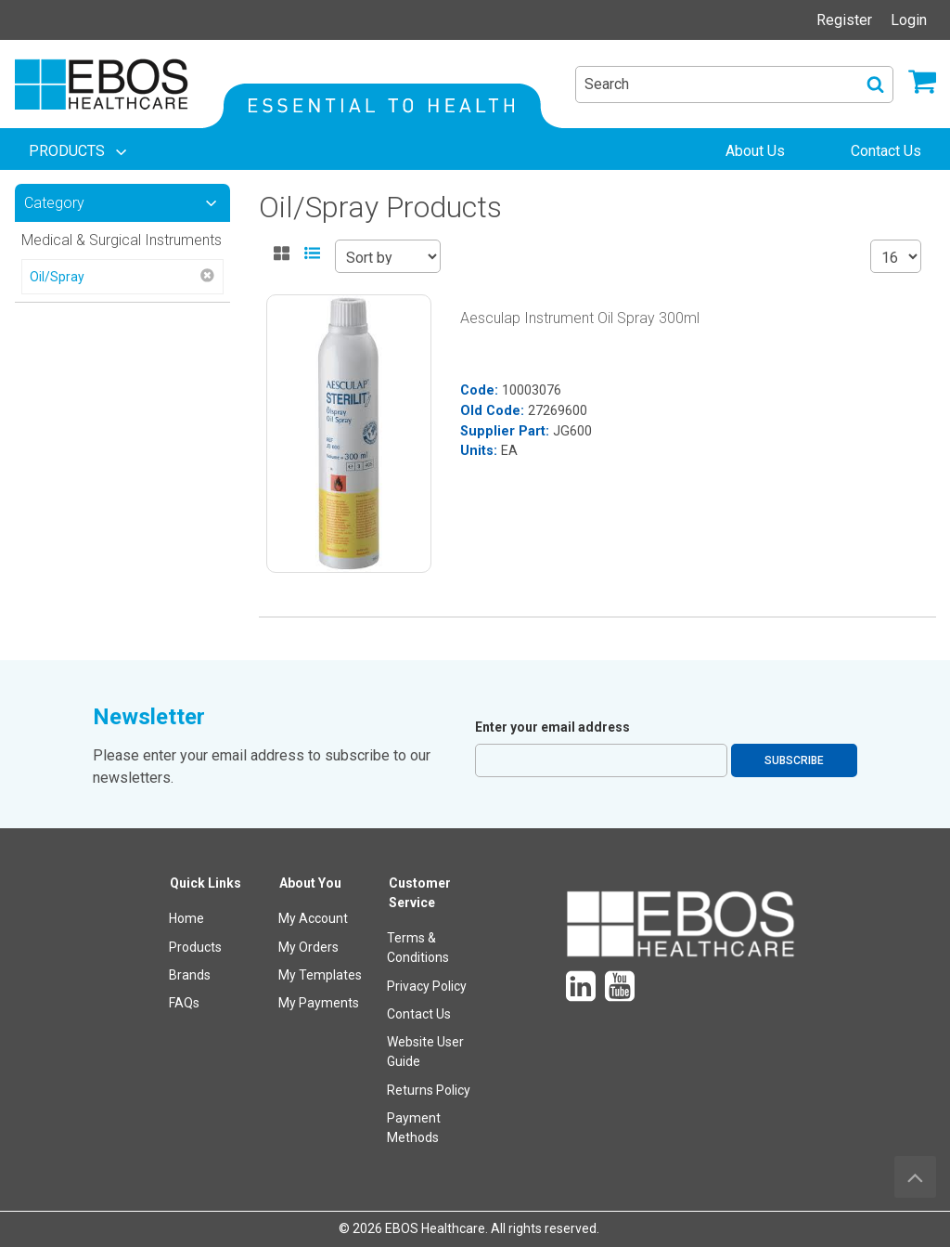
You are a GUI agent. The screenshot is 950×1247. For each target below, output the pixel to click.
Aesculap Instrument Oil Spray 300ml (580, 318)
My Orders (308, 947)
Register (844, 20)
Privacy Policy (427, 986)
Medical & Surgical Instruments (121, 240)
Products (195, 947)
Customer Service (420, 893)
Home (186, 918)
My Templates (320, 975)
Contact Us (419, 1014)
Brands (190, 975)
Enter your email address (552, 727)
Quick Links (205, 883)
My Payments (318, 1002)
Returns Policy (428, 1090)
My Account (313, 918)
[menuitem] (80, 151)
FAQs (184, 1002)
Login (909, 20)
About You (310, 883)
